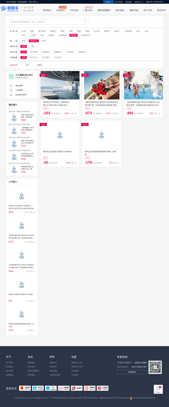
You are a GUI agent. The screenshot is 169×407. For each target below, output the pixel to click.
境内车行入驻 (76, 367)
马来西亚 (128, 31)
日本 (42, 35)
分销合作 (75, 371)
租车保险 (120, 10)
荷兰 (23, 35)
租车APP (161, 10)
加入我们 (9, 371)
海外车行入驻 (76, 362)
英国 (79, 31)
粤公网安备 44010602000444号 (142, 398)
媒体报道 (9, 375)
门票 (32, 46)
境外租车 (47, 10)
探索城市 (58, 52)
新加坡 (51, 35)
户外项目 (70, 52)
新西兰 (53, 31)
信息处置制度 (33, 371)
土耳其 (33, 35)
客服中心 (53, 362)
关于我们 (9, 362)
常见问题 (53, 371)
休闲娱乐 (82, 52)
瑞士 (138, 31)
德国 (87, 31)
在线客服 (131, 372)
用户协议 (31, 367)
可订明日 (46, 57)
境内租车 (61, 10)
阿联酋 (73, 35)
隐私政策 (31, 362)
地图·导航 (133, 10)
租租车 (9, 9)
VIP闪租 (74, 10)
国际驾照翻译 (104, 10)
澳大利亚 (42, 31)
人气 (27, 65)
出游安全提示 (55, 375)
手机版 (119, 2)
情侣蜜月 (46, 52)
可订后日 (58, 57)
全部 (23, 31)
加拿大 (117, 31)
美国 (32, 31)
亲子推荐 (33, 52)
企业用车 (75, 375)
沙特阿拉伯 (85, 35)
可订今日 (33, 57)
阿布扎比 (33, 41)
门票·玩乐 (87, 10)
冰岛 (146, 31)
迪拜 (44, 41)
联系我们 (9, 367)
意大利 (96, 31)
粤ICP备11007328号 (91, 398)
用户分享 (148, 10)
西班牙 (107, 31)
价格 (39, 65)
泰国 (62, 31)
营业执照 (79, 398)
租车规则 (31, 375)
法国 (71, 31)
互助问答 (53, 367)
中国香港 (62, 35)
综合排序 (13, 65)
